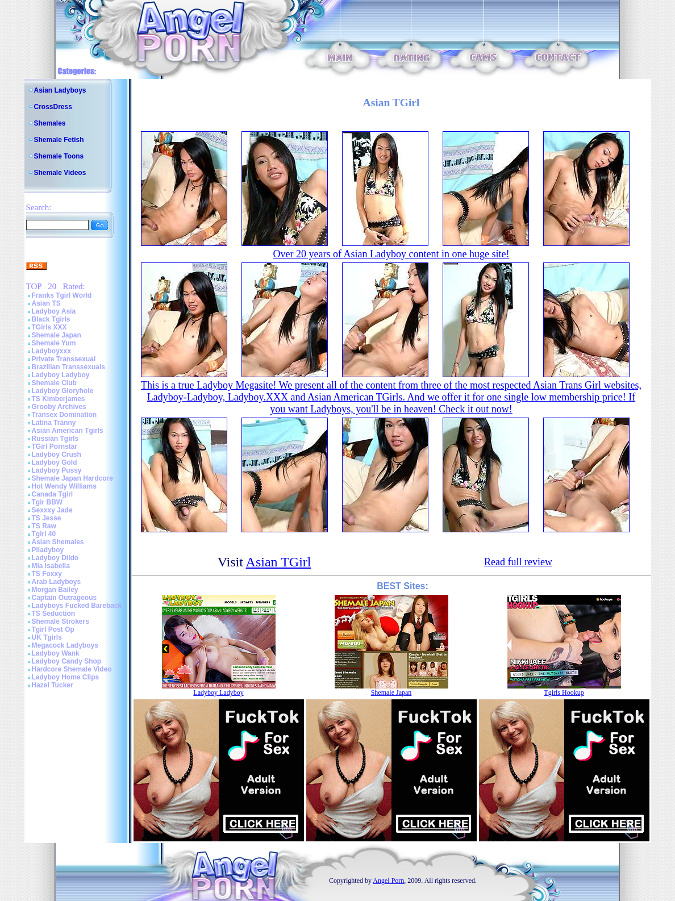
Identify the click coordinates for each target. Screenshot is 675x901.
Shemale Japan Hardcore (72, 478)
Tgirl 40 (44, 534)
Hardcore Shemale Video (72, 669)
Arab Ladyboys (56, 582)
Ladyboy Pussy (57, 470)
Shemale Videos (60, 173)
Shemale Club (54, 383)
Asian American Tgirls (67, 431)
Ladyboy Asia (54, 311)
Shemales (50, 123)
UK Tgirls (47, 637)
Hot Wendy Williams (64, 486)
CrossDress (53, 107)
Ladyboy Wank (56, 653)
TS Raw (44, 526)
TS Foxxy (47, 574)
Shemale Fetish (59, 140)
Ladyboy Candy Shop (67, 661)
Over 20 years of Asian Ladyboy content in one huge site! (391, 254)
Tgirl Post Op (53, 629)
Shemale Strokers (60, 621)
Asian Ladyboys (60, 90)
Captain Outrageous (64, 598)
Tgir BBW (47, 502)
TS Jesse (46, 518)
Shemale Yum (54, 343)
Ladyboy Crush (56, 454)
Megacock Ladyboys (65, 645)
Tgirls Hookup (564, 692)
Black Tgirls (51, 319)
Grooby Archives (59, 407)
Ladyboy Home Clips (65, 677)
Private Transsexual (64, 359)
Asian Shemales (58, 542)
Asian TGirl (278, 561)
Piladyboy (48, 550)
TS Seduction (54, 614)
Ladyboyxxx (51, 351)
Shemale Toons (59, 156)
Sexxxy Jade (52, 510)
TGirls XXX (49, 327)
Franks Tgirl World (62, 295)
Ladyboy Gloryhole (63, 391)
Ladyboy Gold (54, 462)
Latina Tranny (54, 423)
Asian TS (46, 303)
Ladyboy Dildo (55, 558)
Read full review (518, 562)
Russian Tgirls (55, 439)
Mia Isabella (51, 566)
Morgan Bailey (55, 590)
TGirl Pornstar (55, 446)
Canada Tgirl (52, 494)
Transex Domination (64, 415)
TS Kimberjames (58, 399)
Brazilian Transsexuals (68, 367)
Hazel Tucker (52, 685)
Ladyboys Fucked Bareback (77, 606)
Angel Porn (388, 881)
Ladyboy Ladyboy (61, 375)
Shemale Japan (56, 335)
